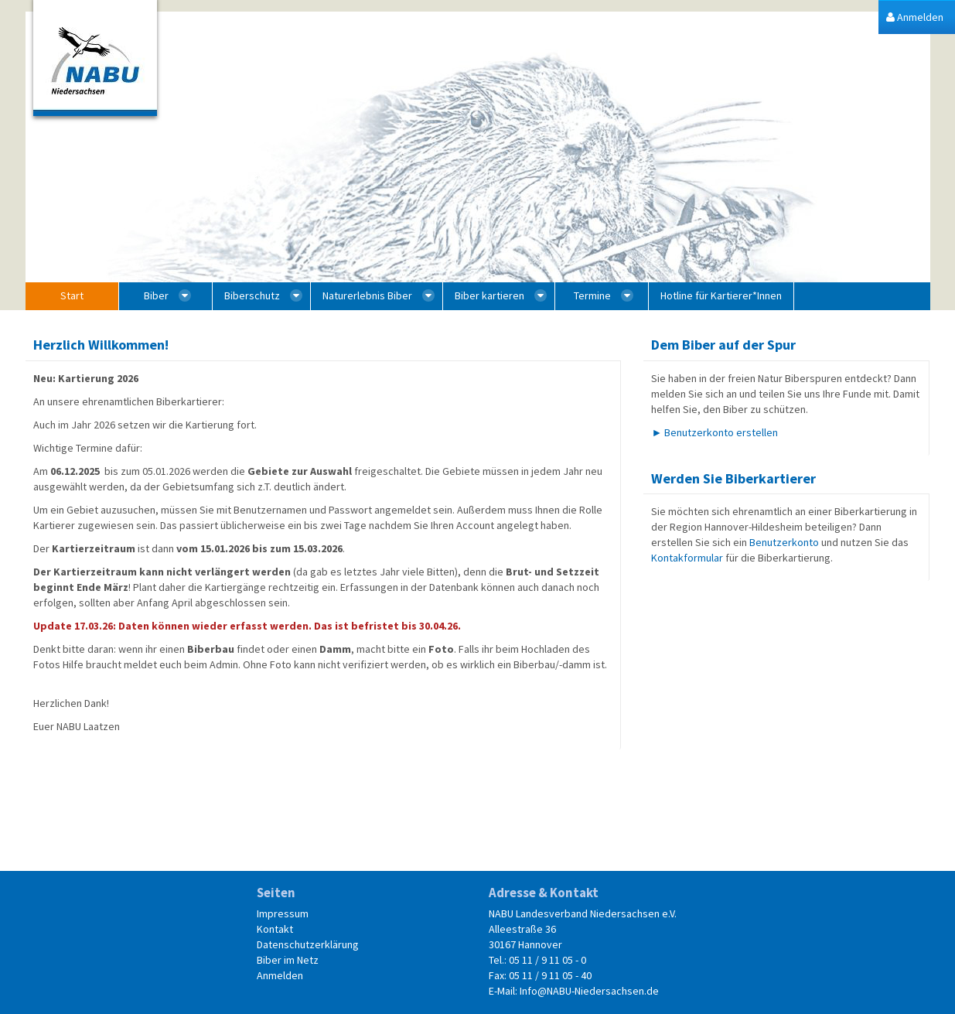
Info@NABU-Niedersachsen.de (589, 991)
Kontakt (275, 929)
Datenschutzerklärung (308, 944)
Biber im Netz (288, 960)
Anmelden (280, 975)
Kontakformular (687, 558)
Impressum (283, 913)
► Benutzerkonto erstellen (714, 432)
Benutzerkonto (784, 542)
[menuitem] (914, 17)
